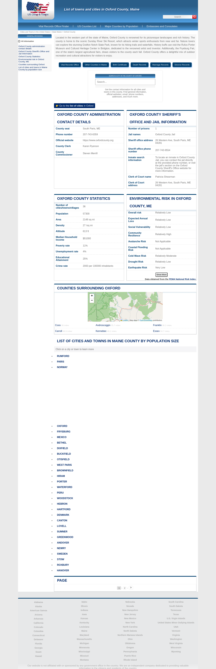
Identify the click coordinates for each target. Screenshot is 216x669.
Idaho (84, 602)
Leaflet (124, 320)
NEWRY (61, 548)
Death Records (139, 65)
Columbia (38, 631)
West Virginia (176, 643)
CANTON (62, 520)
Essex (161, 331)
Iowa (84, 614)
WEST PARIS (64, 465)
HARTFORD (63, 509)
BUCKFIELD (64, 454)
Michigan (84, 643)
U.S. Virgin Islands (176, 618)
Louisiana (84, 627)
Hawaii (38, 656)
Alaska (38, 606)
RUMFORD (63, 356)
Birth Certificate (120, 65)
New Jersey (130, 614)
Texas (176, 614)
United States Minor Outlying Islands (176, 622)
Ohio (130, 639)
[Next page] (131, 587)
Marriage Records (160, 65)
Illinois (84, 606)
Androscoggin (108, 325)
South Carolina (175, 602)
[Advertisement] (125, 397)
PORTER (62, 481)
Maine (84, 631)
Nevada (130, 606)
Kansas (84, 618)
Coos (62, 325)
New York (130, 622)
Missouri (84, 656)
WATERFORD (64, 487)
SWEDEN (62, 554)
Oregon (130, 647)
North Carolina (130, 627)
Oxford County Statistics (83, 198)
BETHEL (62, 442)
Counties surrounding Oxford (88, 288)
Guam (39, 652)
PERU (60, 492)
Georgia (38, 648)
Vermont (176, 631)
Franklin (162, 325)
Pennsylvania (130, 651)
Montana (84, 660)
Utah (176, 627)
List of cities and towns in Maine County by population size (32, 68)
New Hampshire (130, 610)
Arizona (38, 614)
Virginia (176, 635)
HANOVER (63, 570)
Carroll (63, 331)
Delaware (38, 639)
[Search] (194, 17)
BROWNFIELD (65, 470)
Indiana (84, 610)
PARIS (60, 361)
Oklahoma (130, 643)
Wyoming (176, 651)
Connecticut (38, 635)
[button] (92, 296)
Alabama (38, 602)
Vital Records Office (70, 65)
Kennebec (106, 331)
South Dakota (176, 606)
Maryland (84, 635)
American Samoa (38, 610)
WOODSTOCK (65, 498)
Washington (176, 639)
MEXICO (61, 437)
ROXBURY (63, 565)
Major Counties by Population (121, 26)
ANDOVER (63, 542)
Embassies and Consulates (162, 26)
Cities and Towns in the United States (35, 32)
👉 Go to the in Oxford (74, 105)
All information (27, 41)
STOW (60, 559)
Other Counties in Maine (96, 65)
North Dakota (130, 631)
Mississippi (84, 651)
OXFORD (62, 426)
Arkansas (38, 619)
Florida (38, 643)
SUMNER (62, 531)
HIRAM (61, 476)
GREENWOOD (65, 537)
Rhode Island (130, 660)
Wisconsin (176, 647)
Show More (161, 274)
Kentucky (84, 622)
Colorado (38, 627)
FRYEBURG (63, 431)
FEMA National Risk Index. (182, 279)
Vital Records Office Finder (54, 26)
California (38, 623)
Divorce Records (182, 65)
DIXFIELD (62, 448)
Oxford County (69, 32)
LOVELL (61, 526)
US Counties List (86, 26)
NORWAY (62, 367)
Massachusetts (84, 639)
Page (62, 580)
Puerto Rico (130, 656)
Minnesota (84, 647)
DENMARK (63, 515)
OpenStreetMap (145, 320)
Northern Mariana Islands (130, 635)
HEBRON (62, 504)
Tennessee (176, 610)
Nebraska (130, 602)
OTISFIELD (63, 459)
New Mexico (130, 618)
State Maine (57, 32)
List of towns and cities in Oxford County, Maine (102, 9)
